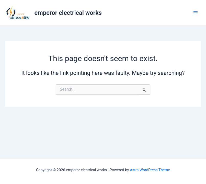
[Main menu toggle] (195, 12)
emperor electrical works (68, 12)
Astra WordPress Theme (150, 170)
